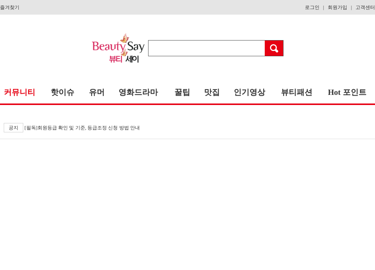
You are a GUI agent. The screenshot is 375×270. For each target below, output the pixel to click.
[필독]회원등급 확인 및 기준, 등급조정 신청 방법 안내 (72, 127)
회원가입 (337, 7)
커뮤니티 (19, 92)
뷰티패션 (296, 92)
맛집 (212, 92)
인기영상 (249, 92)
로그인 (312, 7)
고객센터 (365, 7)
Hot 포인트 (347, 92)
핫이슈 (62, 92)
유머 (97, 92)
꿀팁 (182, 92)
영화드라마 (138, 92)
